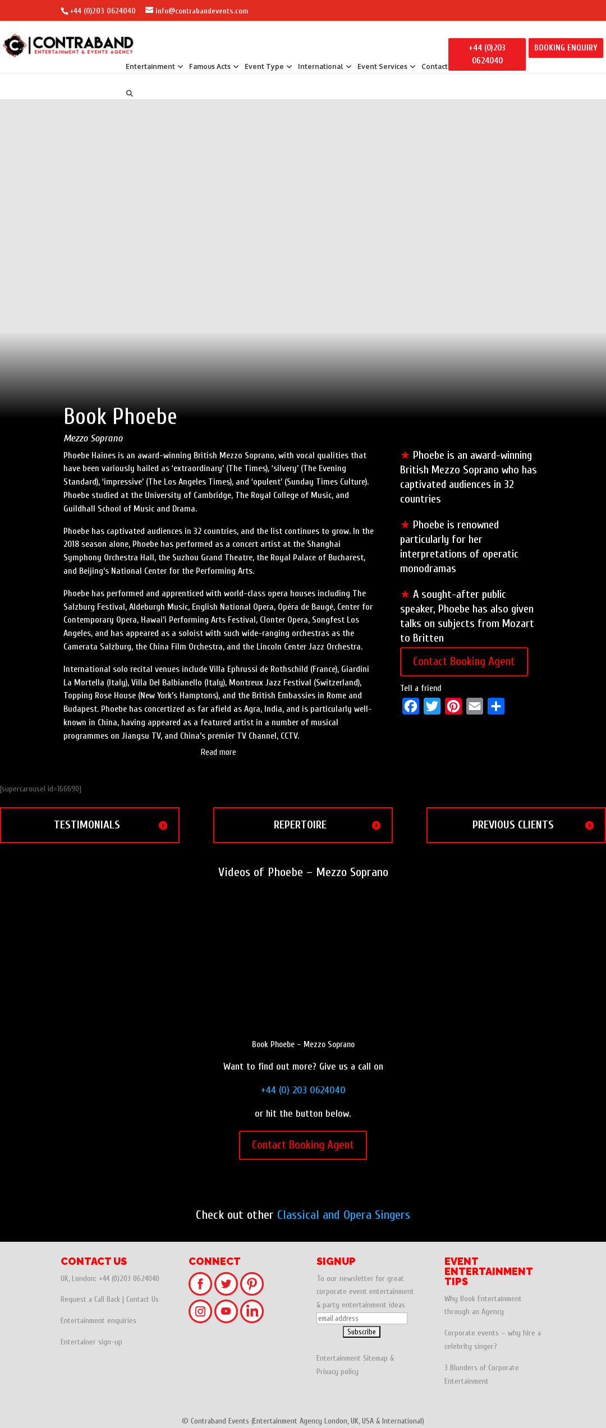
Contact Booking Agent (464, 661)
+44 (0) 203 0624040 (303, 1090)
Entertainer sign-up (91, 1342)
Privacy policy (337, 1371)
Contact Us (142, 1299)
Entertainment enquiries (98, 1320)
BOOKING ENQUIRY (566, 48)
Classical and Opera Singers (343, 1215)
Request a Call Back (90, 1299)
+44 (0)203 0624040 (103, 11)
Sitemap (375, 1358)
